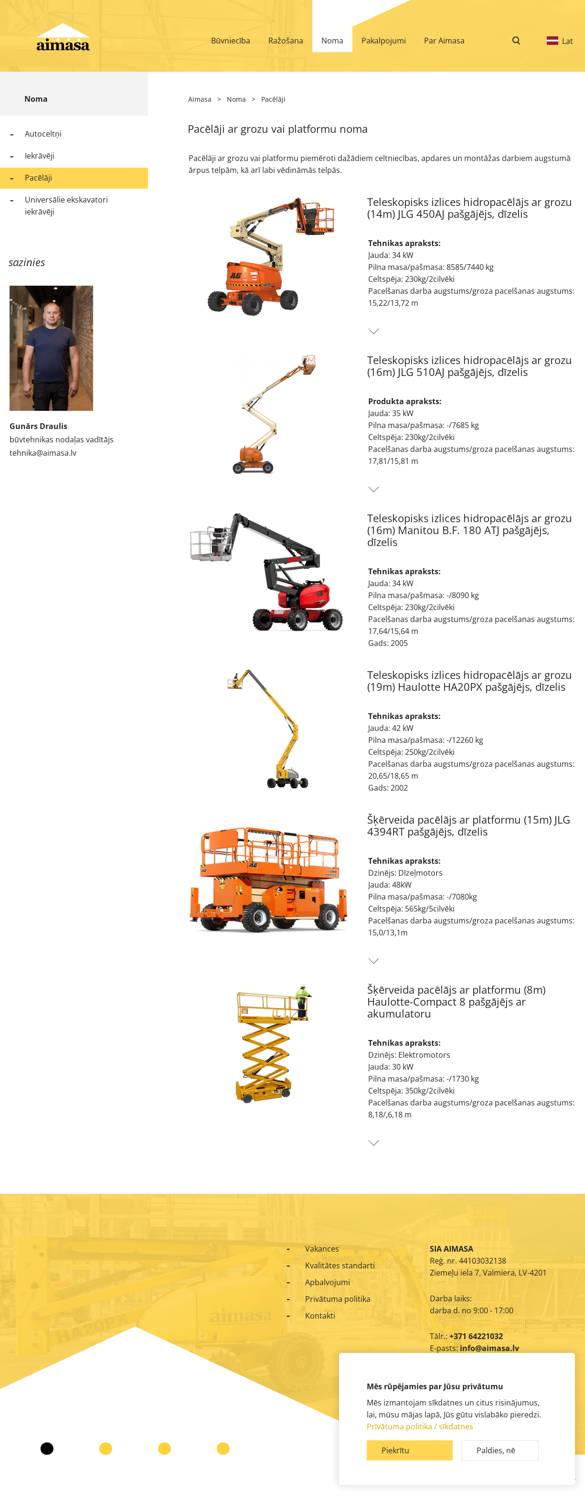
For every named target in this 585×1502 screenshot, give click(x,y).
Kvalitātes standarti (340, 1265)
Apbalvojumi (327, 1282)
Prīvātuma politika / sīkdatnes (420, 1426)
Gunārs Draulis (38, 426)
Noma (36, 99)
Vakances (322, 1249)
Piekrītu (395, 1450)
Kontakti (320, 1315)
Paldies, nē (496, 1450)
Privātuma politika (338, 1299)
